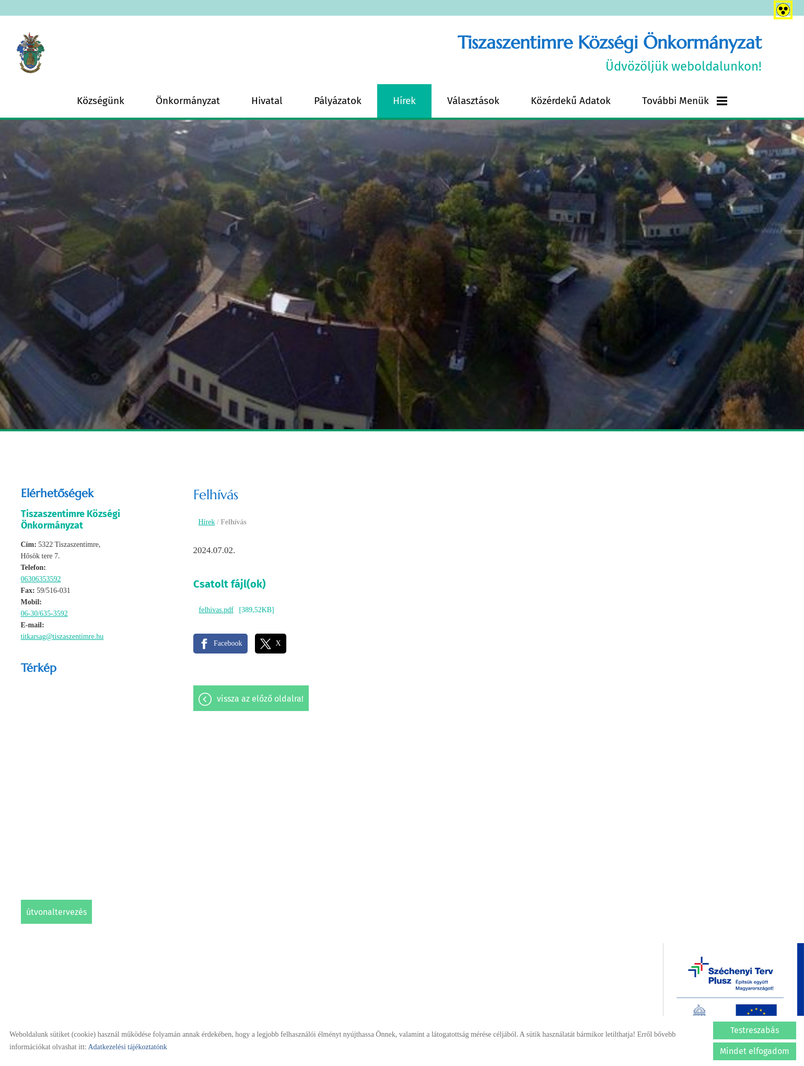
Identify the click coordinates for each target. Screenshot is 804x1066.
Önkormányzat (188, 101)
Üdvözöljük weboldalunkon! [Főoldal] (610, 52)
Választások (473, 101)
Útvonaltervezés (56, 912)
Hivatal (267, 101)
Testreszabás (754, 1030)
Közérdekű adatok (571, 101)
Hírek (404, 101)
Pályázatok (338, 101)
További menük (684, 101)
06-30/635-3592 (44, 613)
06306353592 (41, 579)
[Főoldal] (30, 53)
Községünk (100, 101)
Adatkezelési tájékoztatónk (127, 1047)
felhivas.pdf (216, 610)
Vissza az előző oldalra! (260, 699)
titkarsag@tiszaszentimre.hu (62, 636)
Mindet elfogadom (754, 1051)
